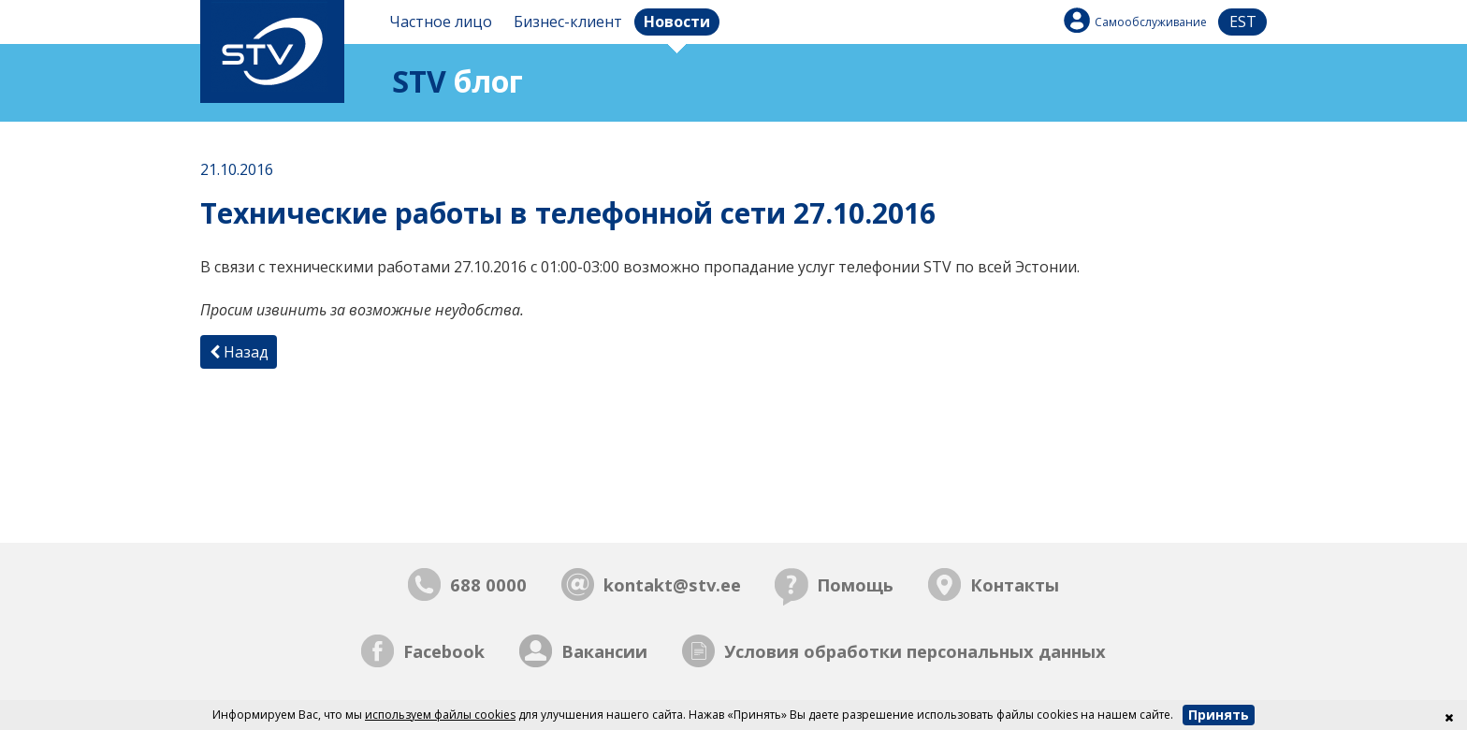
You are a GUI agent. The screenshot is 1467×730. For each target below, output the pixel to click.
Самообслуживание (1151, 22)
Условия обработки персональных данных (915, 651)
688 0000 (488, 584)
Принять (1218, 714)
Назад (239, 352)
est (1242, 21)
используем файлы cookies (440, 715)
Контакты (1014, 584)
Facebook (444, 651)
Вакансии (604, 651)
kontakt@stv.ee (672, 584)
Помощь (855, 584)
